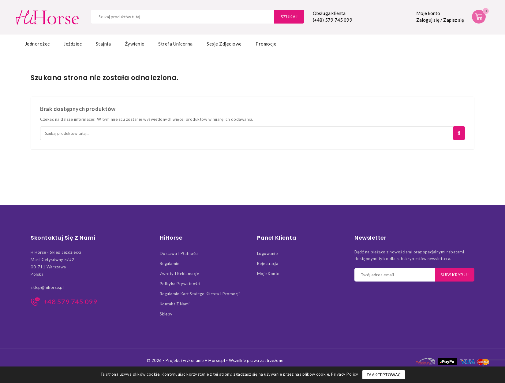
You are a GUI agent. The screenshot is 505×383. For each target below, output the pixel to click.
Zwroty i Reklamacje (179, 273)
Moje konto (268, 273)
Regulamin (170, 263)
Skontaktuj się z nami (63, 237)
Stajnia (103, 43)
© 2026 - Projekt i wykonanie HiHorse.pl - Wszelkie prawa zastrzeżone (215, 360)
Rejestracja (268, 263)
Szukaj (289, 16)
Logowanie (267, 253)
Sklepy (166, 313)
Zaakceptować (383, 374)
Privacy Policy (344, 374)
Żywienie (134, 43)
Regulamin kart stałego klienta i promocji (200, 293)
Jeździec (73, 43)
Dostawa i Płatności (179, 253)
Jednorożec (37, 43)
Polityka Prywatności (180, 283)
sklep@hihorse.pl (47, 287)
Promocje (266, 43)
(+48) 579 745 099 (332, 20)
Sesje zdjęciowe (224, 43)
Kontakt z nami (175, 303)
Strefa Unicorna (175, 43)
